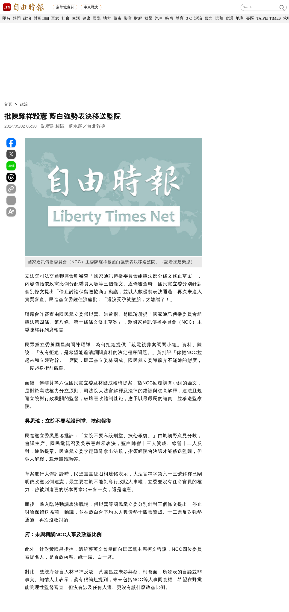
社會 (66, 18)
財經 (138, 18)
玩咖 (219, 18)
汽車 (159, 18)
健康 (86, 18)
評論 (198, 18)
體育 (180, 18)
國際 (97, 18)
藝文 (209, 18)
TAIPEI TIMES (269, 18)
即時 (6, 18)
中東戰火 (91, 7)
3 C (189, 18)
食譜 (229, 18)
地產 (240, 18)
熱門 (17, 18)
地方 (107, 18)
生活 (76, 18)
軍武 (55, 18)
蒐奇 (117, 18)
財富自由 (41, 18)
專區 (250, 18)
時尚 (169, 18)
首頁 (8, 104)
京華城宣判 (65, 7)
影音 (128, 18)
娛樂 (148, 18)
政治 (27, 18)
